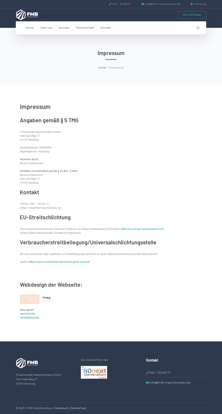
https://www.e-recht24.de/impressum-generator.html (59, 261)
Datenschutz (78, 408)
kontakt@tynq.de (29, 317)
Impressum (61, 408)
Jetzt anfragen (191, 14)
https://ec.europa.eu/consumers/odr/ (142, 229)
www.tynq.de (27, 313)
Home (102, 67)
